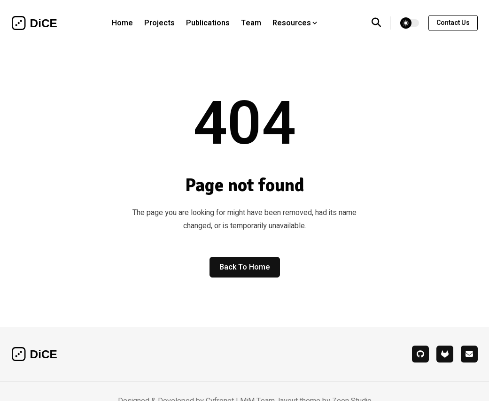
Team (251, 23)
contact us (453, 23)
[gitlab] (444, 354)
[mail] (469, 354)
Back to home (244, 267)
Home (122, 23)
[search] (381, 23)
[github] (420, 354)
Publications (208, 23)
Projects (159, 23)
